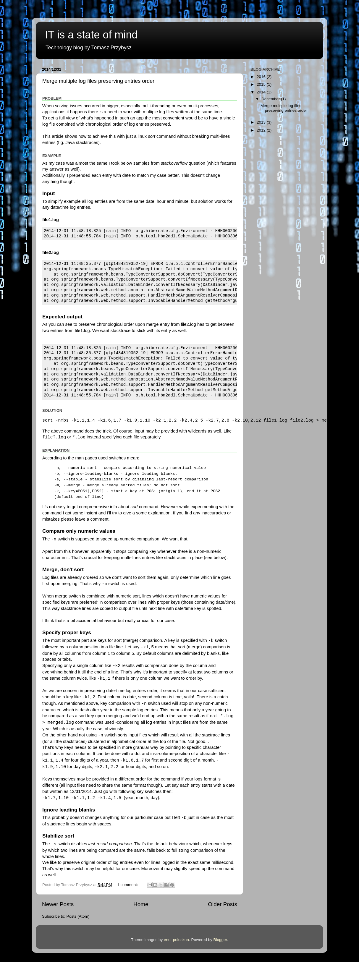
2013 (262, 122)
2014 (262, 92)
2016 (262, 77)
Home (140, 904)
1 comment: (128, 884)
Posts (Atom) (78, 916)
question (197, 163)
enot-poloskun (176, 939)
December (271, 99)
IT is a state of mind (91, 35)
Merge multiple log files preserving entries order (98, 81)
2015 (262, 84)
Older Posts (222, 904)
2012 (262, 130)
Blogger (220, 939)
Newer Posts (58, 904)
